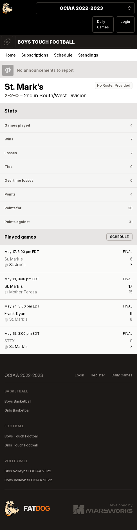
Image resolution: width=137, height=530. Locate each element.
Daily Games (103, 24)
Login (125, 21)
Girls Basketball (17, 410)
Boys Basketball (18, 401)
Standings (88, 55)
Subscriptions (34, 55)
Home (10, 55)
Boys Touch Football (22, 436)
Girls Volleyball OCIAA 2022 (28, 471)
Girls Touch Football (21, 445)
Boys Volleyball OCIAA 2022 (28, 480)
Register (98, 375)
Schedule (63, 55)
